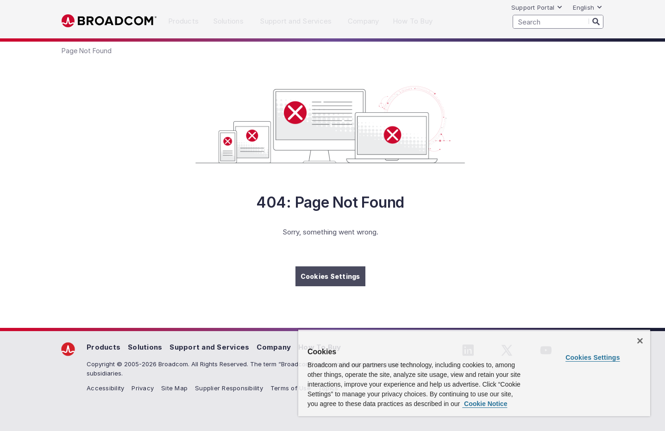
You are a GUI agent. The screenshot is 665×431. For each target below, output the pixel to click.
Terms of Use (290, 388)
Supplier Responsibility (229, 388)
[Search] (596, 21)
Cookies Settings (330, 276)
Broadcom (109, 21)
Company (274, 347)
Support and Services (209, 347)
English (587, 7)
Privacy (143, 388)
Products (103, 347)
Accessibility (105, 388)
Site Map (174, 388)
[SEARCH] (558, 21)
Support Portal (537, 7)
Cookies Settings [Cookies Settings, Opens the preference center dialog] (592, 357)
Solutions (145, 347)
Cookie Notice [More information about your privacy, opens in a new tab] (484, 403)
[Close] (640, 341)
